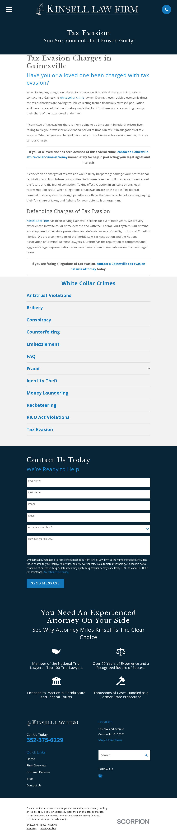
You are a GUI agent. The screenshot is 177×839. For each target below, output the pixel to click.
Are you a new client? (40, 527)
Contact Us (34, 785)
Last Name (34, 492)
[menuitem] (89, 295)
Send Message (45, 583)
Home (31, 759)
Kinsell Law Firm (38, 221)
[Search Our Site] (146, 755)
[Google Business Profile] (100, 776)
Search (105, 755)
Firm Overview (36, 765)
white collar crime (72, 97)
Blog (30, 779)
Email (31, 515)
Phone (31, 504)
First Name (34, 480)
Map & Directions (110, 740)
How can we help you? (40, 538)
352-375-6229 (45, 740)
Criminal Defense (38, 772)
